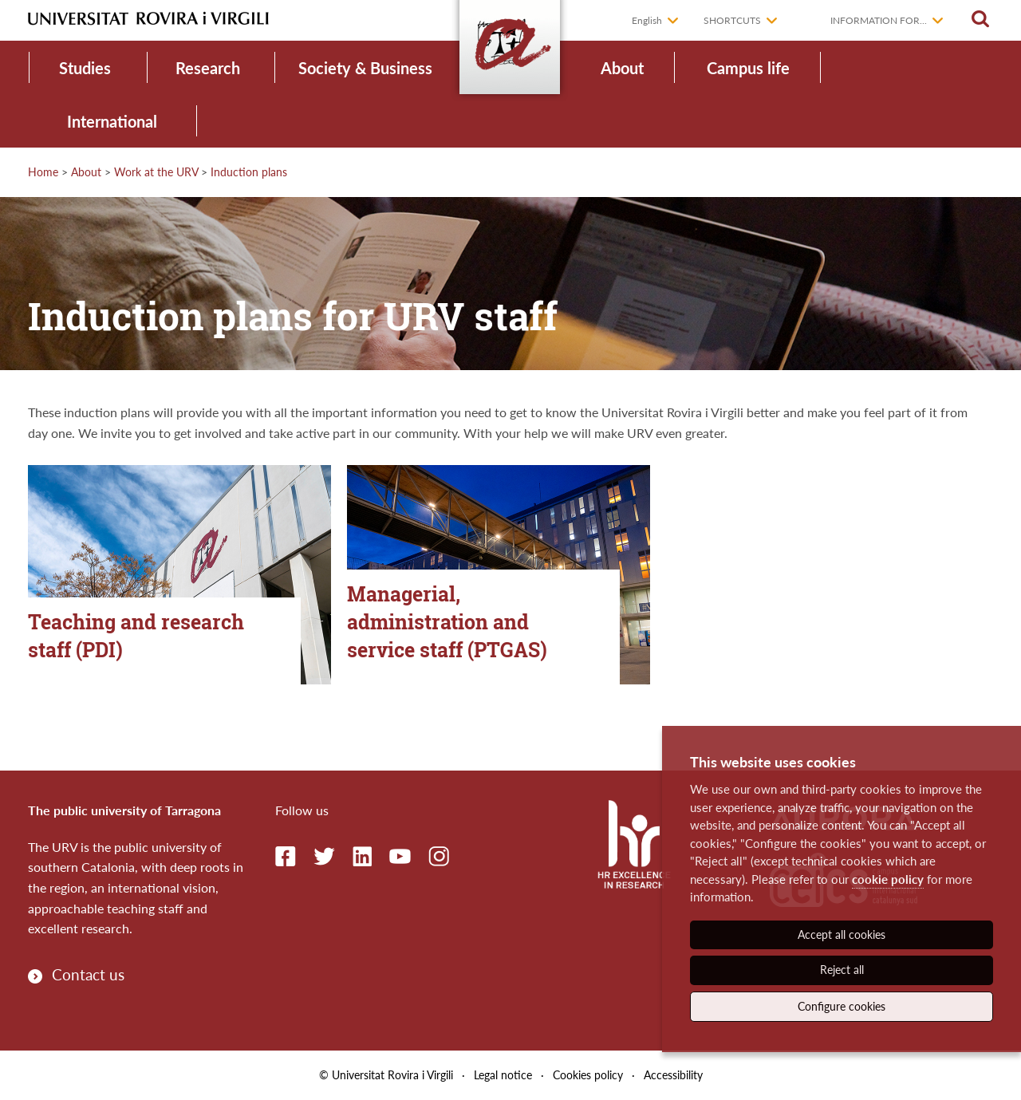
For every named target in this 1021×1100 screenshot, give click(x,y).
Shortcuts (732, 20)
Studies (85, 67)
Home (43, 172)
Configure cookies (841, 1006)
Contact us (88, 974)
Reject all (842, 969)
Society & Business (365, 67)
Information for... (878, 20)
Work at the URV (156, 172)
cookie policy (888, 879)
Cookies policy (588, 1075)
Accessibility (673, 1075)
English (647, 20)
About (622, 67)
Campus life (748, 67)
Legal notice (503, 1075)
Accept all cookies (841, 934)
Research (207, 67)
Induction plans (249, 172)
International (112, 121)
